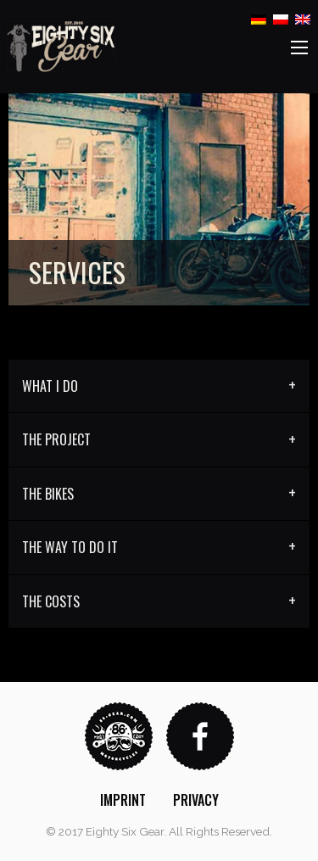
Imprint (123, 800)
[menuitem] (122, 800)
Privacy (196, 800)
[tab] (159, 386)
